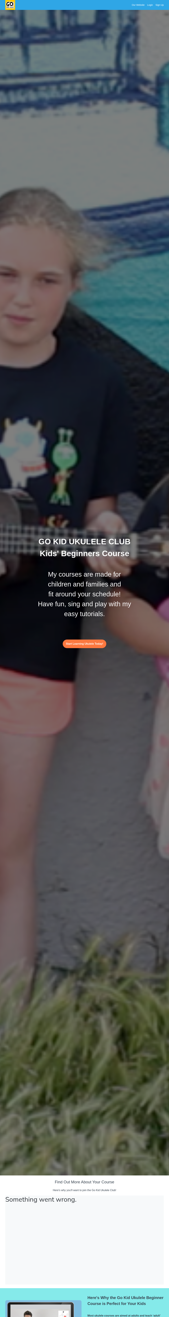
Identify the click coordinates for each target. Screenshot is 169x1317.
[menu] (146, 5)
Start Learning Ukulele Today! (84, 643)
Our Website (138, 5)
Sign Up (159, 5)
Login (150, 5)
